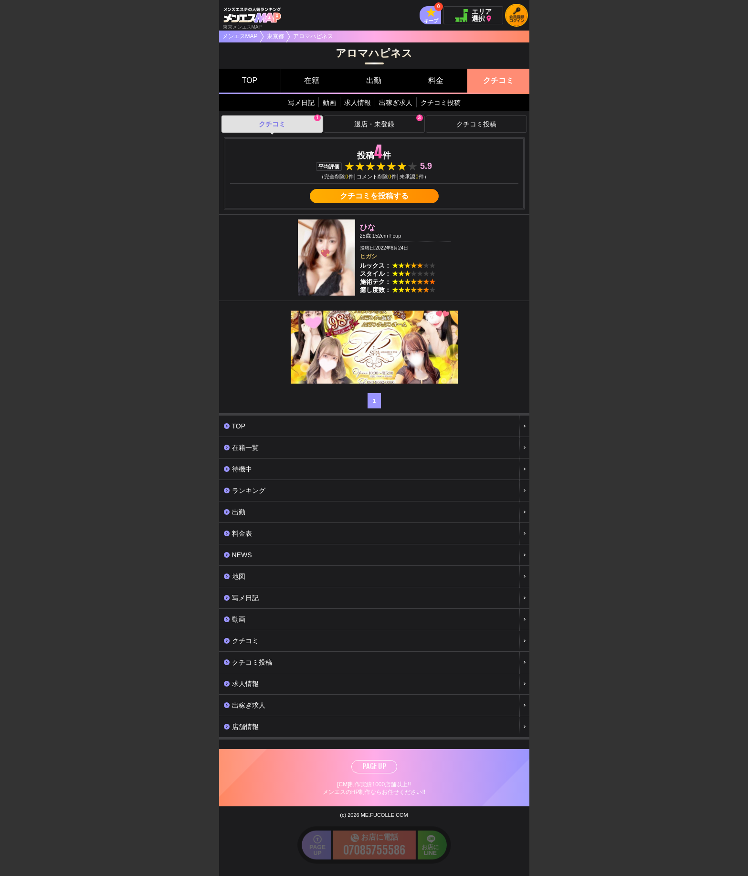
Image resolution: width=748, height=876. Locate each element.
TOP (250, 80)
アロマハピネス (313, 36)
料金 (435, 80)
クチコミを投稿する (374, 196)
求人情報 (357, 102)
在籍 (311, 80)
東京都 (275, 36)
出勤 (373, 80)
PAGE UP (374, 766)
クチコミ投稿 (441, 102)
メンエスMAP (240, 36)
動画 (329, 102)
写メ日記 (301, 102)
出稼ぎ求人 (395, 102)
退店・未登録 (388, 121)
